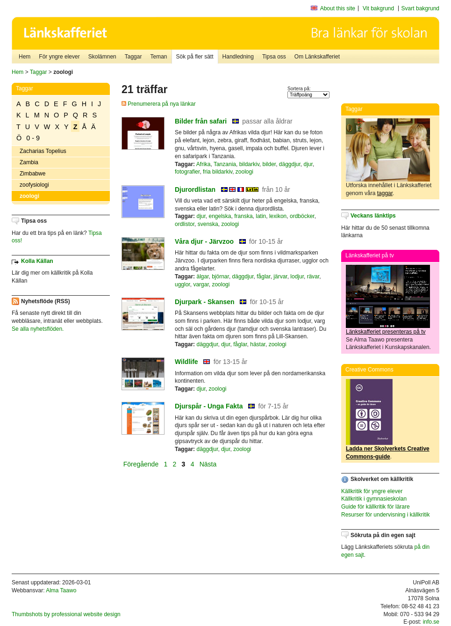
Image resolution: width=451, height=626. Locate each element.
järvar (280, 276)
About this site (337, 8)
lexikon (277, 216)
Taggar (133, 56)
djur (308, 164)
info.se (431, 622)
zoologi (29, 196)
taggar (385, 193)
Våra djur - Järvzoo (204, 241)
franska (243, 216)
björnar (220, 276)
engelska (220, 216)
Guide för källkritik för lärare (375, 506)
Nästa (209, 464)
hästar (257, 344)
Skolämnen (102, 56)
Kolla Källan (37, 261)
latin (261, 216)
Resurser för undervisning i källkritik (385, 514)
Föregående (141, 464)
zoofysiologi (34, 185)
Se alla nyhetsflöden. (38, 329)
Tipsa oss (274, 56)
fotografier (187, 171)
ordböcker (302, 216)
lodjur (297, 276)
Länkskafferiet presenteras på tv (386, 331)
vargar (200, 284)
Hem (24, 56)
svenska (208, 224)
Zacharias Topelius (43, 151)
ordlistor (184, 224)
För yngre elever (59, 56)
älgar (202, 276)
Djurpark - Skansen (205, 302)
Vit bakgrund (378, 8)
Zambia (29, 162)
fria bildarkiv (217, 171)
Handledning (238, 56)
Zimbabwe (32, 173)
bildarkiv (249, 164)
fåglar (263, 276)
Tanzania (225, 164)
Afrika (203, 164)
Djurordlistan (195, 189)
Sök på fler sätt (195, 56)
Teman (158, 56)
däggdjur (290, 164)
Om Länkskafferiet (317, 56)
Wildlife (186, 361)
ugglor (182, 284)
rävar (313, 276)
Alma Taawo (61, 590)
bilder (269, 164)
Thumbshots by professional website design (66, 614)
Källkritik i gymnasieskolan (374, 498)
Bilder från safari (201, 121)
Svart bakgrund (420, 8)
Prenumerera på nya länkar (159, 104)
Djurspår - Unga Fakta (209, 406)
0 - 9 (33, 138)
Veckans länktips (373, 215)
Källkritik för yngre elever (371, 491)
